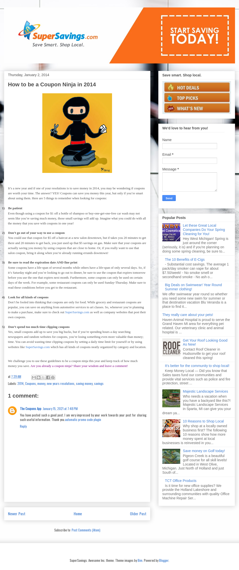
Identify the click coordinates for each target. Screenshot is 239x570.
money (41, 383)
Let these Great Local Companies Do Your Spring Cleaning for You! (204, 229)
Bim (140, 560)
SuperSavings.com (77, 312)
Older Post (138, 514)
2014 (20, 383)
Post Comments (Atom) (86, 529)
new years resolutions (60, 383)
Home (78, 514)
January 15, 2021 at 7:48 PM (60, 408)
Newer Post (16, 514)
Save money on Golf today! (204, 451)
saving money (84, 383)
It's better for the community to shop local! (197, 366)
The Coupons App (30, 408)
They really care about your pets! (187, 315)
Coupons (30, 383)
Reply (23, 426)
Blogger (164, 560)
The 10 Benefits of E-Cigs (185, 259)
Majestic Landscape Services (205, 391)
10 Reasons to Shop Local (203, 421)
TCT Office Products (180, 481)
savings (99, 383)
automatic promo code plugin (83, 419)
